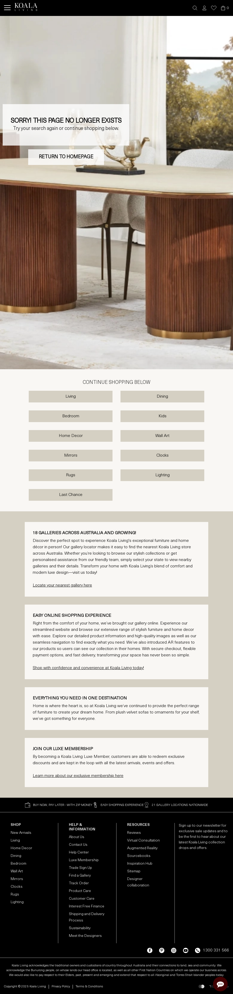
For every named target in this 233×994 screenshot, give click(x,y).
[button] (195, 8)
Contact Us (78, 845)
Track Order (79, 883)
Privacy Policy (61, 986)
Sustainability (79, 928)
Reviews (134, 833)
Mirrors (70, 455)
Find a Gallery (80, 876)
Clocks (162, 455)
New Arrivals (21, 833)
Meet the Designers (85, 936)
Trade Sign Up (80, 868)
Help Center (79, 853)
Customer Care (81, 899)
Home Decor (71, 436)
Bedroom (70, 416)
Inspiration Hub (139, 864)
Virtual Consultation (143, 841)
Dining (162, 396)
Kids (163, 416)
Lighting (162, 475)
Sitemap (133, 871)
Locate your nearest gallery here (62, 585)
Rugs (70, 475)
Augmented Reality (142, 848)
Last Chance (70, 495)
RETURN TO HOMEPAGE (66, 157)
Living (70, 396)
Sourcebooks (139, 856)
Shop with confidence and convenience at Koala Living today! (88, 668)
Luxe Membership (84, 860)
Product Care (80, 891)
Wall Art (162, 436)
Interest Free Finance (86, 906)
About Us (76, 837)
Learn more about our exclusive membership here (78, 776)
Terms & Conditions (89, 986)
